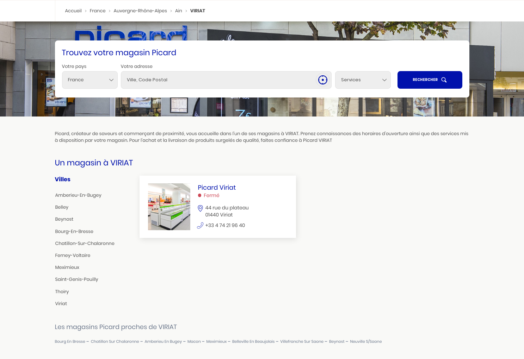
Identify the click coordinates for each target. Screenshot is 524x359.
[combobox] (89, 79)
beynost (64, 219)
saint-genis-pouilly (76, 279)
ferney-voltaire (73, 255)
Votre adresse (137, 66)
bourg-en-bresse (74, 231)
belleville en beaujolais (253, 341)
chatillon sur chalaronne (115, 341)
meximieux (67, 267)
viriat (61, 303)
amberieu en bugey (163, 341)
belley (62, 207)
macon (194, 341)
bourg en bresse (70, 341)
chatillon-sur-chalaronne (85, 243)
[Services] (363, 80)
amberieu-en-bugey (78, 195)
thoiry (62, 291)
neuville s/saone (366, 341)
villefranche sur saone (301, 341)
